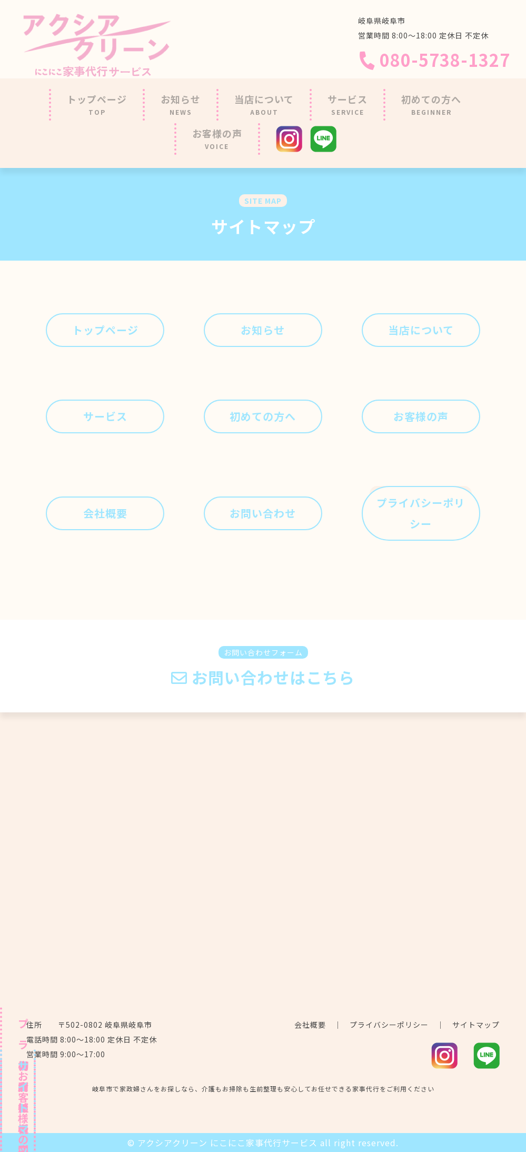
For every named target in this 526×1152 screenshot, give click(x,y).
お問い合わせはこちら (263, 677)
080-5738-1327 (434, 59)
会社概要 (310, 1024)
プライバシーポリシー (389, 1024)
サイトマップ (476, 1024)
